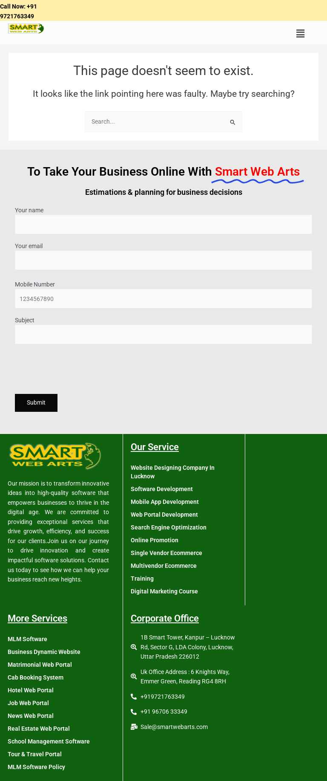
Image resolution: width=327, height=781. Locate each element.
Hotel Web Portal (31, 690)
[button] (300, 34)
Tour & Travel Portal (35, 754)
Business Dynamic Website (44, 651)
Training (142, 578)
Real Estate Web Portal (39, 728)
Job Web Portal (28, 703)
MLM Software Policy (36, 767)
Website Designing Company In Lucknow (173, 472)
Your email (163, 256)
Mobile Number (163, 295)
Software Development (162, 489)
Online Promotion (154, 540)
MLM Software (27, 639)
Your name (163, 220)
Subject (163, 330)
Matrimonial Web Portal (40, 664)
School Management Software (49, 741)
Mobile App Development (165, 501)
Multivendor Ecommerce (164, 565)
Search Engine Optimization (169, 527)
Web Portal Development (164, 514)
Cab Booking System (35, 677)
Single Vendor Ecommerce (166, 553)
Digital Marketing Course (164, 591)
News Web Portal (31, 715)
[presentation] (79, 370)
